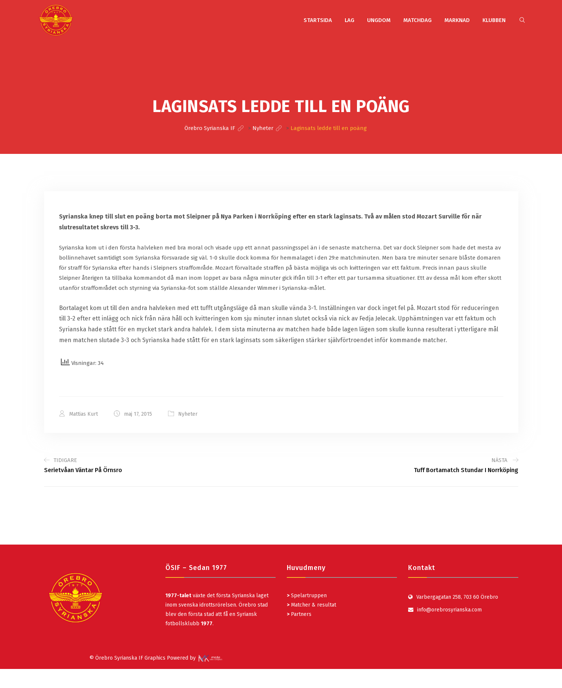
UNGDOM (379, 20)
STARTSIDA (318, 20)
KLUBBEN (494, 20)
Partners (299, 614)
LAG (349, 20)
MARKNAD (457, 20)
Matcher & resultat (311, 605)
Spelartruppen (308, 595)
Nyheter (188, 414)
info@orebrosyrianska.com (449, 610)
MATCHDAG (417, 20)
